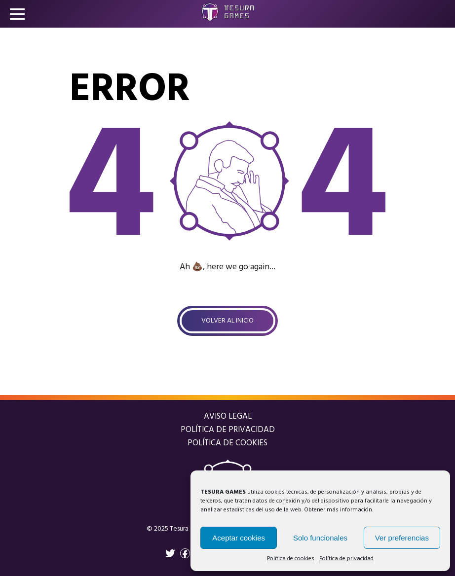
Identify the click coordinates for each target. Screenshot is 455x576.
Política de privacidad (346, 559)
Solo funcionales (320, 538)
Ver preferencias (402, 538)
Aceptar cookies (238, 538)
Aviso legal (228, 416)
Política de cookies (290, 559)
